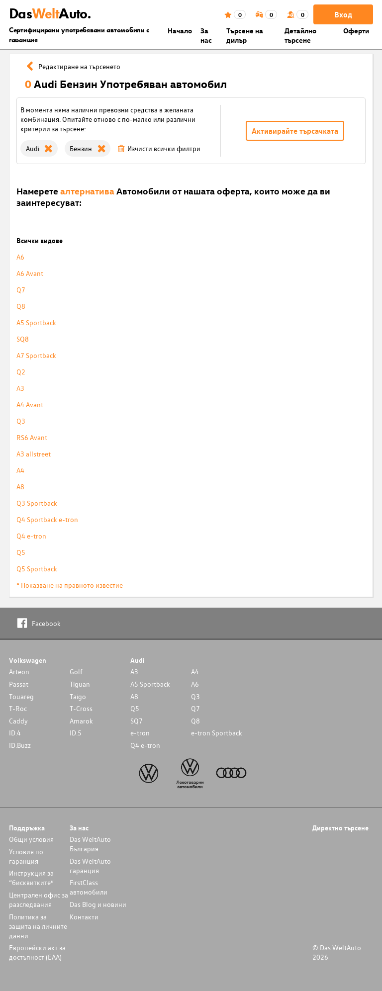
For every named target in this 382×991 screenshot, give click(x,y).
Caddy (18, 720)
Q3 (20, 421)
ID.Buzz (20, 745)
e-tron (140, 732)
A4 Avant (29, 404)
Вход (343, 14)
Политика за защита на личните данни (38, 926)
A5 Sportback (36, 322)
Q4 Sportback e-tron (47, 519)
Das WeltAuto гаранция (90, 865)
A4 (20, 470)
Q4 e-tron (31, 536)
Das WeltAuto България (90, 843)
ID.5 (76, 732)
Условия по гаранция (26, 856)
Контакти (84, 916)
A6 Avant (29, 273)
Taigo (78, 696)
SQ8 (22, 339)
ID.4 (15, 732)
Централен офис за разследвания (38, 899)
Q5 (20, 552)
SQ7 (136, 720)
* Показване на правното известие (69, 585)
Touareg (21, 696)
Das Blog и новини (98, 904)
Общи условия (31, 839)
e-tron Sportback (216, 732)
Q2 (20, 371)
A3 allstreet (33, 453)
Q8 (20, 306)
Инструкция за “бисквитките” (31, 877)
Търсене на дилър (244, 35)
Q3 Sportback (36, 503)
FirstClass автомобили (88, 887)
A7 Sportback (36, 355)
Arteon (19, 671)
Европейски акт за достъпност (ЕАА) (37, 952)
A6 (20, 257)
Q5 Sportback (36, 568)
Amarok (81, 720)
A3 (20, 388)
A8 (20, 486)
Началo (180, 30)
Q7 (20, 289)
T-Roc (18, 708)
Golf (76, 671)
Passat (18, 684)
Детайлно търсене (300, 35)
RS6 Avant (31, 437)
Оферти (356, 30)
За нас (206, 35)
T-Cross (81, 708)
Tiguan (80, 684)
